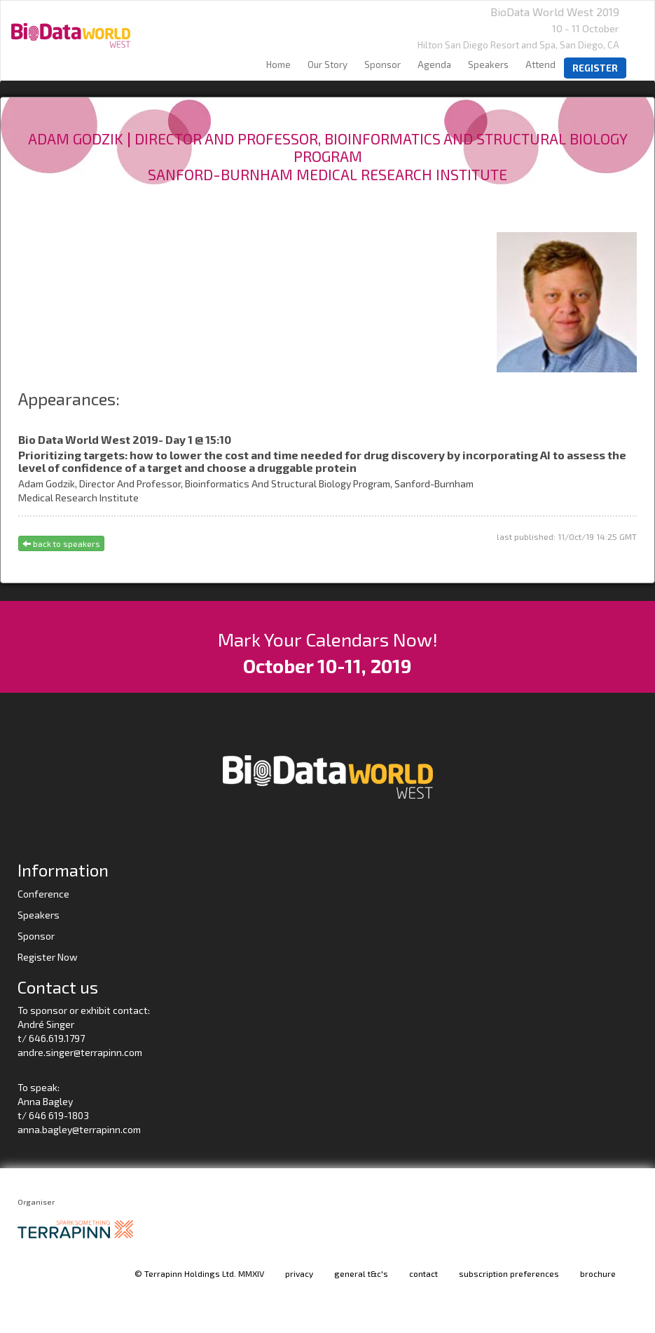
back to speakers (61, 543)
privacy (299, 1273)
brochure (598, 1273)
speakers (488, 64)
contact (423, 1273)
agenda (434, 64)
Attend (540, 64)
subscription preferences (509, 1273)
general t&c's (361, 1273)
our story (327, 64)
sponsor (382, 64)
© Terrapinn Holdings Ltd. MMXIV (199, 1273)
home (278, 64)
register (595, 68)
